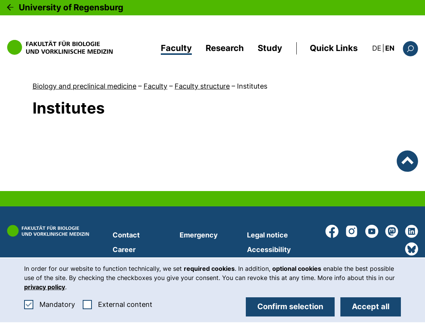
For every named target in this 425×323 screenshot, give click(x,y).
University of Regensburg (71, 7)
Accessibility (269, 250)
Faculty (176, 48)
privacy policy (44, 287)
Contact (126, 235)
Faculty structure (202, 86)
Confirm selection (290, 306)
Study (270, 48)
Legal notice (267, 235)
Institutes (252, 86)
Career (124, 250)
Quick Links (334, 48)
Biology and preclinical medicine (84, 86)
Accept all (370, 306)
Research (225, 48)
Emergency (199, 235)
